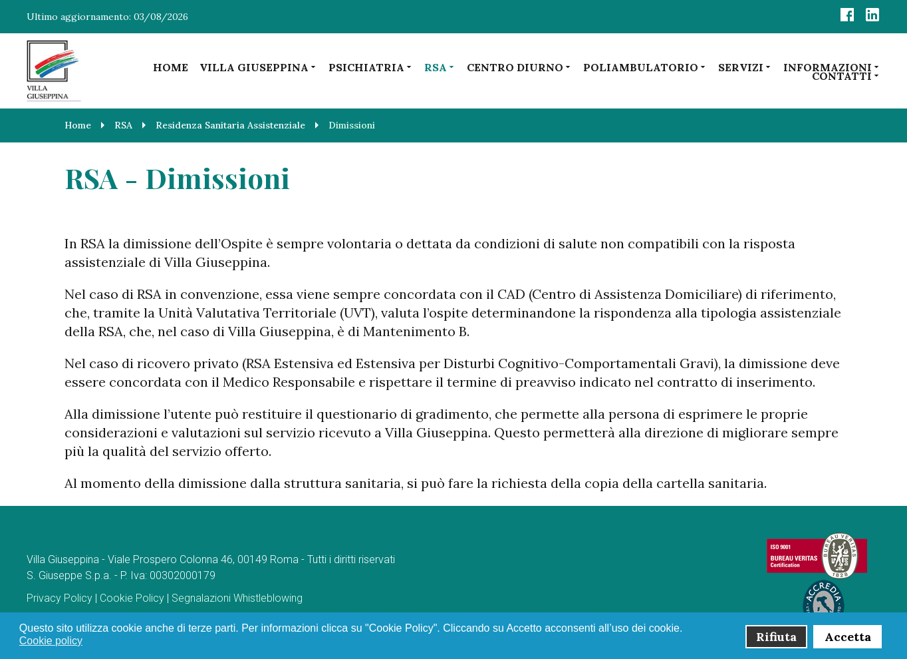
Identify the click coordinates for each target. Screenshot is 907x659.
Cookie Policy (132, 598)
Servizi (745, 67)
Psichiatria (370, 67)
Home (170, 67)
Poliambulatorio (645, 67)
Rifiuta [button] (776, 636)
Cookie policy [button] (50, 640)
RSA (439, 67)
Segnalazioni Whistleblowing (237, 598)
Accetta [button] (848, 636)
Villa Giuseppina (258, 67)
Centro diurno (519, 67)
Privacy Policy (59, 598)
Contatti (846, 75)
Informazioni (831, 67)
